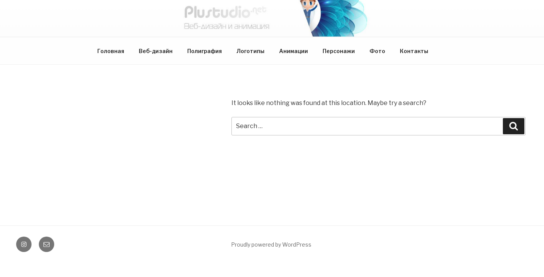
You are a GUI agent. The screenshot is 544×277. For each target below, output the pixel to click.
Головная (110, 51)
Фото (377, 51)
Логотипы (250, 51)
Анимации (293, 51)
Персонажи (339, 51)
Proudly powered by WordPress (271, 244)
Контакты (414, 51)
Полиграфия (204, 51)
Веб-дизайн (156, 51)
